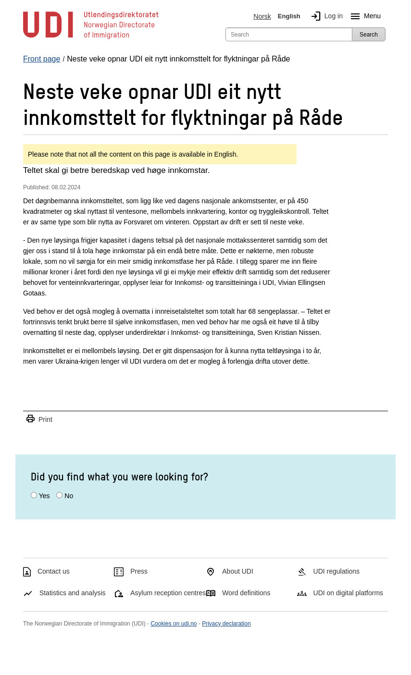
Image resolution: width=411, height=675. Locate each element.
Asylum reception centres (168, 593)
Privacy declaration (226, 623)
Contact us (53, 571)
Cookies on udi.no (173, 623)
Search (369, 34)
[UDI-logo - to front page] (91, 38)
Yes (44, 496)
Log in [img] (325, 16)
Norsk (262, 16)
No (68, 496)
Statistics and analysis (72, 593)
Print (38, 419)
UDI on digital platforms (348, 593)
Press (139, 571)
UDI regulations (336, 571)
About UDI (237, 571)
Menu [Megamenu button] (364, 16)
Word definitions (246, 593)
